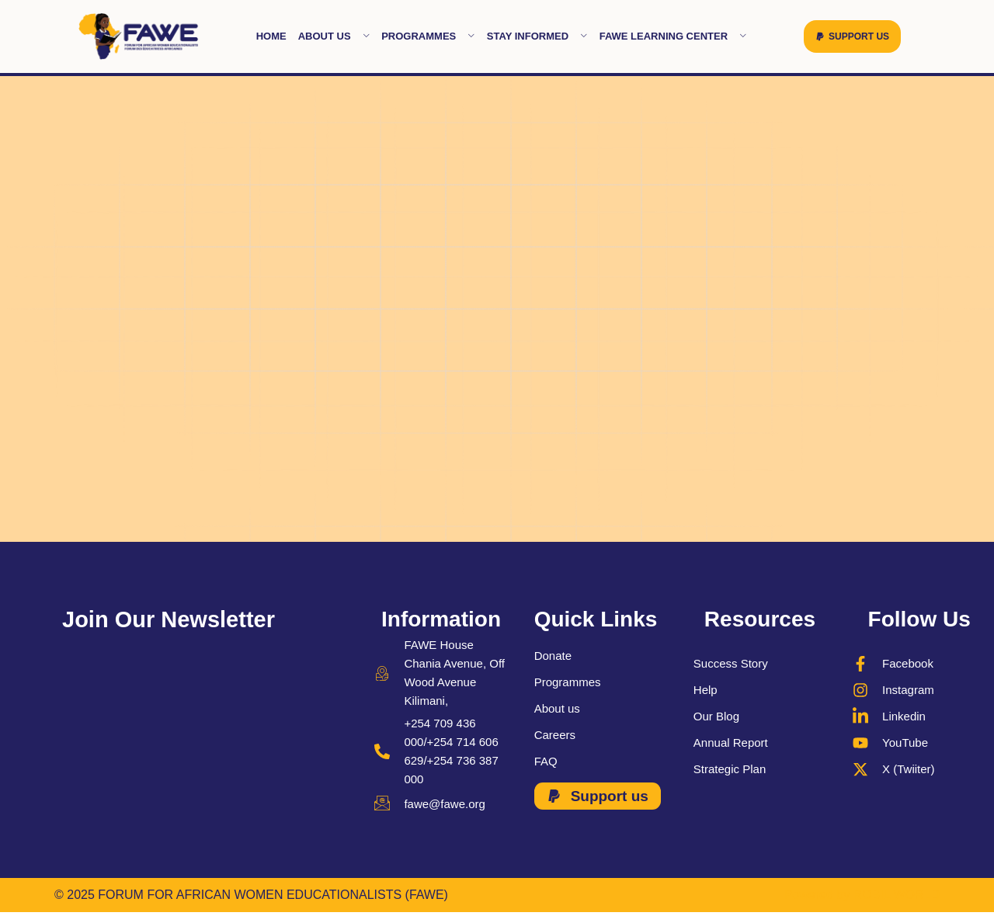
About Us (334, 36)
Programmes (428, 36)
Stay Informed (537, 36)
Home (271, 36)
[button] (852, 36)
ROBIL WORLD (896, 894)
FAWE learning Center (673, 36)
